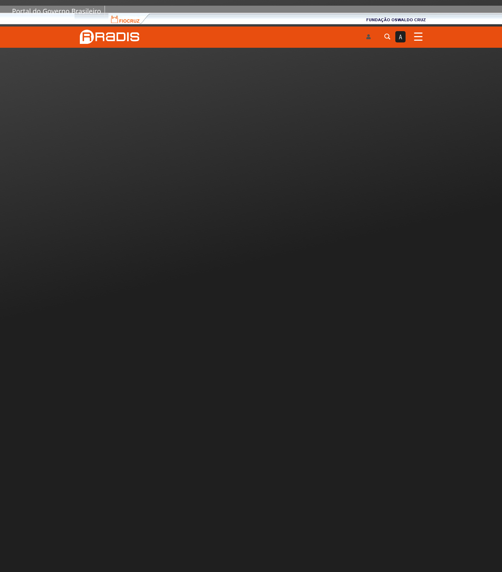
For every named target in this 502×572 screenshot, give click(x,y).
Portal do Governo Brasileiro (56, 11)
